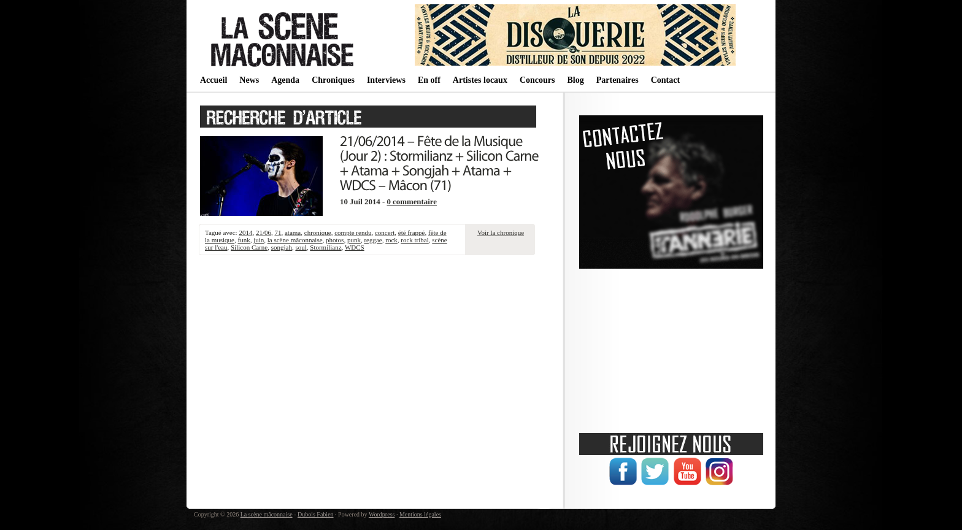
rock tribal (415, 240)
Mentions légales (420, 514)
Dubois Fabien (316, 514)
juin (258, 240)
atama (293, 232)
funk (243, 240)
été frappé (411, 232)
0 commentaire (412, 202)
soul (300, 247)
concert (384, 232)
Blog (575, 80)
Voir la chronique (500, 232)
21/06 (263, 232)
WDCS (354, 247)
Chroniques (333, 80)
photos (335, 240)
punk (354, 240)
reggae (373, 240)
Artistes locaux (480, 80)
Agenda (285, 80)
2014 (245, 232)
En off (429, 80)
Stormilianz (325, 247)
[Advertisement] (671, 346)
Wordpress (382, 514)
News (249, 80)
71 (277, 232)
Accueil (213, 80)
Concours (537, 80)
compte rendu (352, 232)
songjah (281, 247)
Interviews (386, 80)
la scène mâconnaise (295, 240)
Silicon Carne (249, 247)
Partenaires (617, 80)
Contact (665, 80)
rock (391, 240)
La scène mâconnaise (266, 514)
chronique (317, 232)
